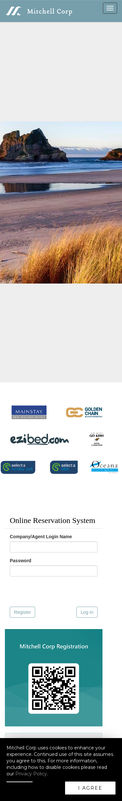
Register (22, 612)
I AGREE (90, 788)
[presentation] (50, 591)
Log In (87, 612)
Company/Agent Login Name (41, 536)
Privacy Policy (31, 774)
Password (20, 560)
